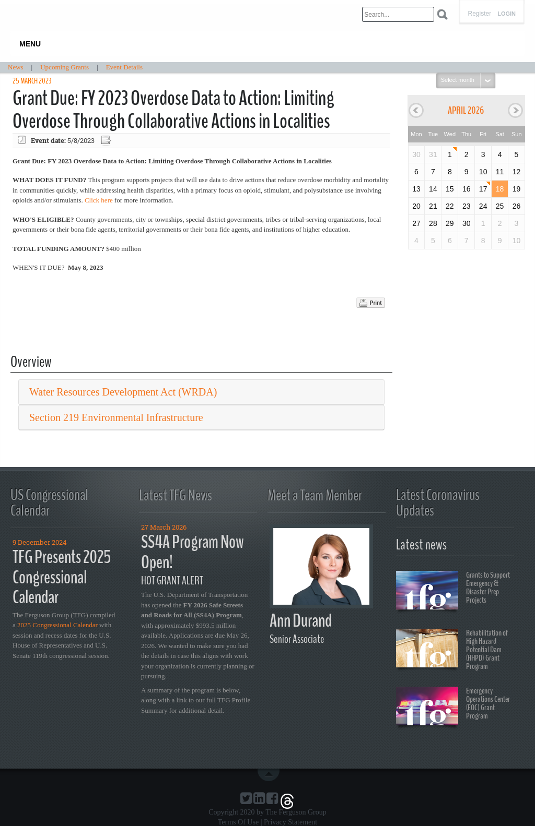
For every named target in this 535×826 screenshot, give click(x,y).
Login (506, 14)
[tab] (201, 392)
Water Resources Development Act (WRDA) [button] (123, 392)
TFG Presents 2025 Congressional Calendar (62, 577)
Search (442, 14)
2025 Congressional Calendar (57, 625)
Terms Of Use (238, 822)
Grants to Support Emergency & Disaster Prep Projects (453, 591)
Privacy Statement (290, 822)
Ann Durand (301, 620)
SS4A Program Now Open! (192, 552)
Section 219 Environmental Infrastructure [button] (116, 417)
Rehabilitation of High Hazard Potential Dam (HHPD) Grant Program (452, 649)
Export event (107, 141)
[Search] (398, 14)
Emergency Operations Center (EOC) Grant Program (453, 707)
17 (483, 189)
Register (479, 13)
